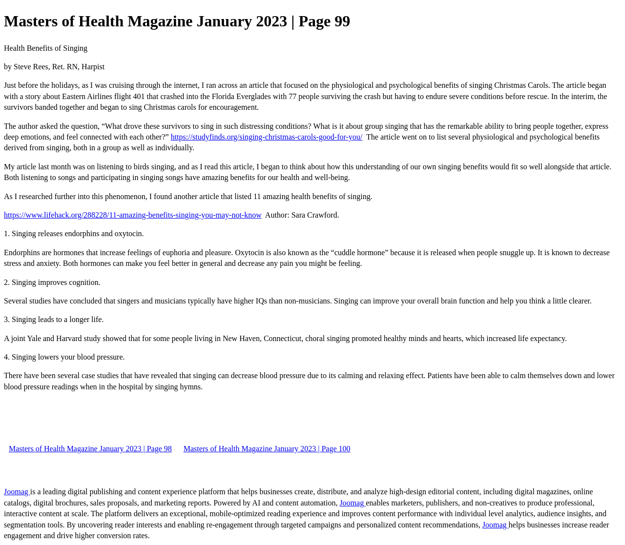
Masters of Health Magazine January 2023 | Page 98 (90, 448)
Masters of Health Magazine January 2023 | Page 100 (267, 448)
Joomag (17, 491)
